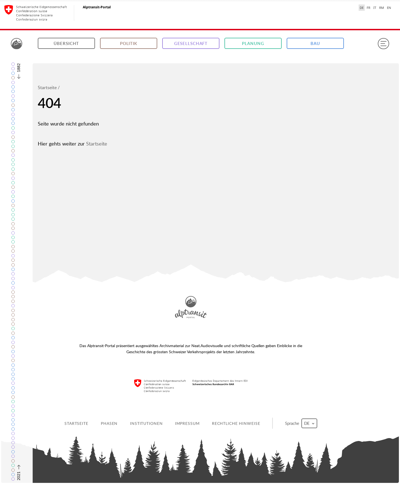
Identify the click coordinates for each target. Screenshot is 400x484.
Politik (128, 43)
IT (374, 8)
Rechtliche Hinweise (236, 423)
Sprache (301, 423)
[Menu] (383, 43)
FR (368, 8)
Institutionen (146, 423)
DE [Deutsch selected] (362, 8)
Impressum (187, 423)
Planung (253, 43)
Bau (315, 43)
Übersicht (66, 43)
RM (381, 8)
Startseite (47, 87)
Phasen (109, 423)
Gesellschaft (191, 43)
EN (389, 8)
